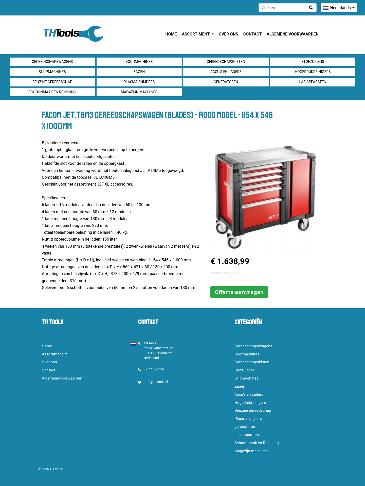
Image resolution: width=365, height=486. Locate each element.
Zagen (139, 72)
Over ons (228, 34)
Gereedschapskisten (226, 62)
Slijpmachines (52, 72)
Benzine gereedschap (52, 82)
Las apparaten (312, 82)
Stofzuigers (312, 62)
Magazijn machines (139, 92)
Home (171, 34)
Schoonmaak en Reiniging (52, 92)
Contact (252, 34)
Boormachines (139, 62)
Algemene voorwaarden (293, 34)
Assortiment (196, 34)
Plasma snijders (139, 82)
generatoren (226, 82)
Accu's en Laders (226, 72)
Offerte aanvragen (239, 292)
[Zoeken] (288, 7)
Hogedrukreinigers (313, 72)
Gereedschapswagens (52, 62)
